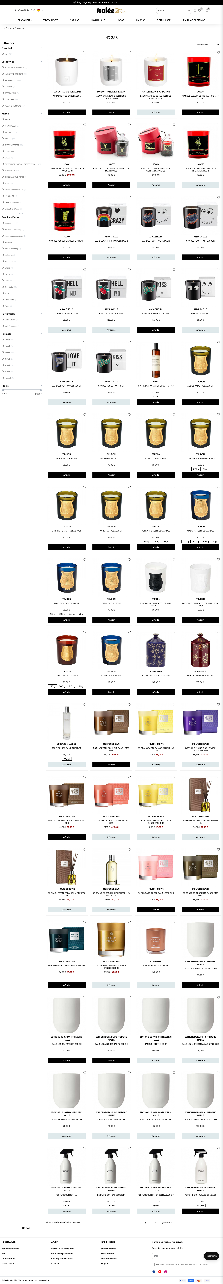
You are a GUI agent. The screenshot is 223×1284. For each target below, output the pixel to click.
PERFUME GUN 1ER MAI (66, 1195)
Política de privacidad (62, 1253)
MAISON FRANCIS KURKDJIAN (67, 91)
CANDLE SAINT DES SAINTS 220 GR (111, 1044)
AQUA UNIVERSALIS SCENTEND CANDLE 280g (111, 97)
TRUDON (200, 381)
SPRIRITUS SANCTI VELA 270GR (66, 531)
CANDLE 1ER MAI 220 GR (155, 1044)
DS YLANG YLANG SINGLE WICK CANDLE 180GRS (200, 749)
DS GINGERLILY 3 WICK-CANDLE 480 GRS (111, 821)
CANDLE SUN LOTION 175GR (111, 386)
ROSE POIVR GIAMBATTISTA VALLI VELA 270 (156, 604)
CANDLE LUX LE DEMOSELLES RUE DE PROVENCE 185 (66, 169)
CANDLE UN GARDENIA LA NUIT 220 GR (200, 1044)
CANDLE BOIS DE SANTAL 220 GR (156, 1119)
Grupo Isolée (8, 1263)
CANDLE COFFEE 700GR (200, 313)
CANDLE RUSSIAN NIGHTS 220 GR (66, 1119)
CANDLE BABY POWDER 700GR (66, 386)
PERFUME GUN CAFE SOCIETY (111, 1195)
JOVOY (200, 91)
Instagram (165, 1271)
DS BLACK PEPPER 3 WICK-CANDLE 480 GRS (66, 821)
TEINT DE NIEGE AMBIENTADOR (66, 748)
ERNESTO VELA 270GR (155, 458)
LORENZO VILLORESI (66, 744)
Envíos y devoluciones (62, 1258)
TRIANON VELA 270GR (66, 458)
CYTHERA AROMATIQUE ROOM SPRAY (156, 386)
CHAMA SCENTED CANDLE (155, 965)
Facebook (153, 1271)
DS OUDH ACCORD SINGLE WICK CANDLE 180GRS (111, 966)
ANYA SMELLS (111, 236)
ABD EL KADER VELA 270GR (200, 386)
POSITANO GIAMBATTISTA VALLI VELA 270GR (200, 604)
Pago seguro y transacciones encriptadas (111, 2)
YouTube (159, 1271)
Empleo (105, 1263)
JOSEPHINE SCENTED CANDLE (156, 531)
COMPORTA (155, 961)
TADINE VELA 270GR (111, 603)
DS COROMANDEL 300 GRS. (200, 675)
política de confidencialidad (197, 1264)
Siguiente (166, 1222)
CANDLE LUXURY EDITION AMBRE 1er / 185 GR (200, 97)
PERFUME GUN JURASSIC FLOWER (200, 1195)
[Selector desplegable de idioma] (40, 10)
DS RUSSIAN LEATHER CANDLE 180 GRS (66, 965)
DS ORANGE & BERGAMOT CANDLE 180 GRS (156, 749)
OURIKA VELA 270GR (111, 675)
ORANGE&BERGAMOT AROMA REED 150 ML (200, 821)
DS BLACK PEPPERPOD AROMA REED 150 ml (66, 894)
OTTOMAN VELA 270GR (111, 531)
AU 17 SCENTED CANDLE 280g (67, 96)
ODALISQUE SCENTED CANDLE (200, 458)
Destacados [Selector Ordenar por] (208, 44)
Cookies (55, 1263)
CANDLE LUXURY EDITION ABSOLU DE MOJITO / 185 (111, 169)
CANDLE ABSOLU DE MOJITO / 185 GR (66, 241)
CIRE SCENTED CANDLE (67, 675)
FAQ (4, 1253)
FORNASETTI (156, 671)
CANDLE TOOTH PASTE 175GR (156, 241)
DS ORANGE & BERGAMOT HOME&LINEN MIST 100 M (111, 894)
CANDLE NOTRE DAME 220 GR (111, 1119)
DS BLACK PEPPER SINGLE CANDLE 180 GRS (111, 749)
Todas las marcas (10, 1248)
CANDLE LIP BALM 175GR (66, 313)
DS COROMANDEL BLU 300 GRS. (156, 675)
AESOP (156, 381)
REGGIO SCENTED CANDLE (66, 603)
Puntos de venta (109, 1258)
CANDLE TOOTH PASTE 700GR (200, 241)
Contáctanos (8, 1258)
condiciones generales (174, 1264)
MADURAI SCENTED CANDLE (200, 531)
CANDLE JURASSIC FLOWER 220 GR (200, 968)
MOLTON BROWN (111, 744)
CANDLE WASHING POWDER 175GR (111, 241)
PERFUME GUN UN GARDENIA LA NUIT (156, 1195)
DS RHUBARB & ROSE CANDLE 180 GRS (156, 893)
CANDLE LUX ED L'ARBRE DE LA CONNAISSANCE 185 (156, 169)
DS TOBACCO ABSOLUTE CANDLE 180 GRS (200, 894)
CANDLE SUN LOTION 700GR (155, 313)
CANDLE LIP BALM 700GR (111, 313)
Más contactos (108, 1253)
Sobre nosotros (108, 1248)
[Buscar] (174, 10)
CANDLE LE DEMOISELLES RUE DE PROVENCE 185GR (200, 169)
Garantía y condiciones (62, 1248)
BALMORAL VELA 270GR (111, 458)
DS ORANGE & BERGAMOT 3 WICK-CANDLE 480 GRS (156, 821)
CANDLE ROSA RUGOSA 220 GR (67, 1044)
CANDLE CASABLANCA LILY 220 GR (200, 1119)
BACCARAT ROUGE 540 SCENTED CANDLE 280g (156, 97)
